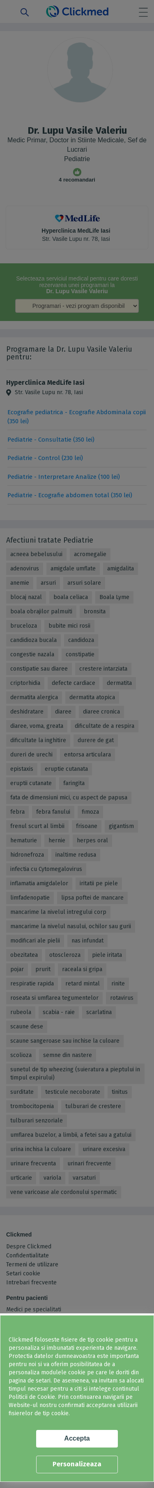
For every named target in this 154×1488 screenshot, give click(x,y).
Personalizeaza (77, 1464)
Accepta (77, 1438)
